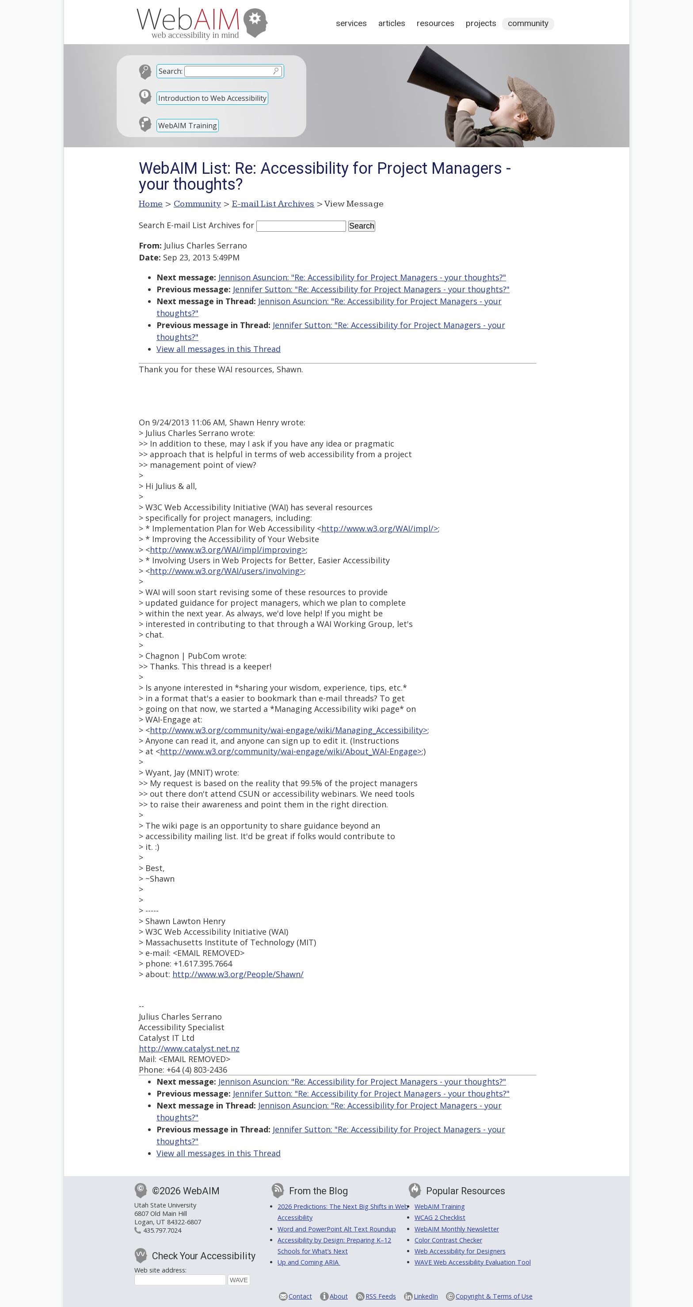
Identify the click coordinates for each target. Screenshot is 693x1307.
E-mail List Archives (273, 204)
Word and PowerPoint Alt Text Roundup (337, 1229)
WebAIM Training (187, 125)
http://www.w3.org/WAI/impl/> (379, 528)
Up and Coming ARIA (309, 1262)
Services (351, 23)
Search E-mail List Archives (189, 225)
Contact (300, 1296)
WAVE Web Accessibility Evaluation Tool (473, 1262)
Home (151, 204)
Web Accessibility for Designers (460, 1251)
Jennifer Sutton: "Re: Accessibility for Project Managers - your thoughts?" (371, 289)
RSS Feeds (381, 1296)
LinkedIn (426, 1296)
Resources (435, 23)
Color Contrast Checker (448, 1240)
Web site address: (160, 1270)
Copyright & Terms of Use (494, 1296)
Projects (481, 23)
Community (528, 23)
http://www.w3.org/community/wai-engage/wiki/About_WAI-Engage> (291, 751)
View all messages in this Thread (218, 349)
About (339, 1296)
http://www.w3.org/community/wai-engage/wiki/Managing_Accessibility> (288, 730)
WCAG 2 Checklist (440, 1217)
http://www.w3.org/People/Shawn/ (238, 974)
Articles (391, 23)
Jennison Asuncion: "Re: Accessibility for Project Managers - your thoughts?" (362, 277)
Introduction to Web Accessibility (212, 98)
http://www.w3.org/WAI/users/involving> (227, 571)
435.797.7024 (162, 1230)
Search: (171, 71)
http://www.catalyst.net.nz (189, 1048)
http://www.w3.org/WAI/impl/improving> (228, 549)
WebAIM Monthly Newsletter (457, 1229)
